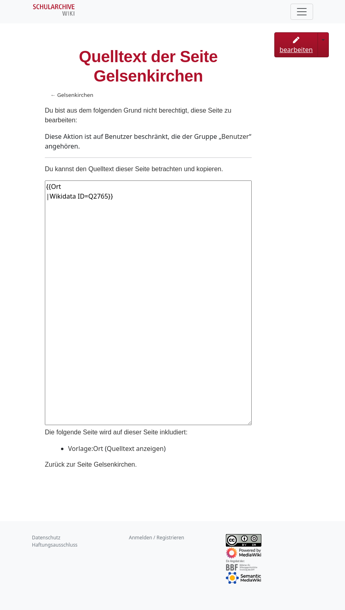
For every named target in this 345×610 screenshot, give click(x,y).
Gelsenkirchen (75, 95)
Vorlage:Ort (85, 448)
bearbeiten (296, 45)
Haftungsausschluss (55, 544)
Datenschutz (46, 537)
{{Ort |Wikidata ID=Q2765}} (148, 302)
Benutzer (235, 136)
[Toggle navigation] (301, 12)
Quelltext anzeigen (135, 448)
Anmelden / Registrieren (156, 537)
